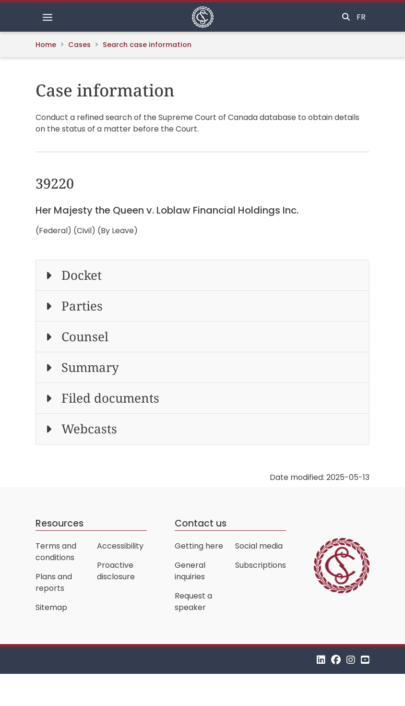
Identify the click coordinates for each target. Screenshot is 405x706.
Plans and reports (54, 582)
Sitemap (51, 607)
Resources (59, 523)
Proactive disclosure (116, 571)
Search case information (147, 44)
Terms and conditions (56, 551)
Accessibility (120, 545)
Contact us (200, 523)
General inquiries (190, 571)
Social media (259, 545)
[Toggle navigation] (48, 17)
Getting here (199, 545)
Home (46, 44)
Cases (79, 44)
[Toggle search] (346, 17)
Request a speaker (193, 601)
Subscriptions (260, 565)
